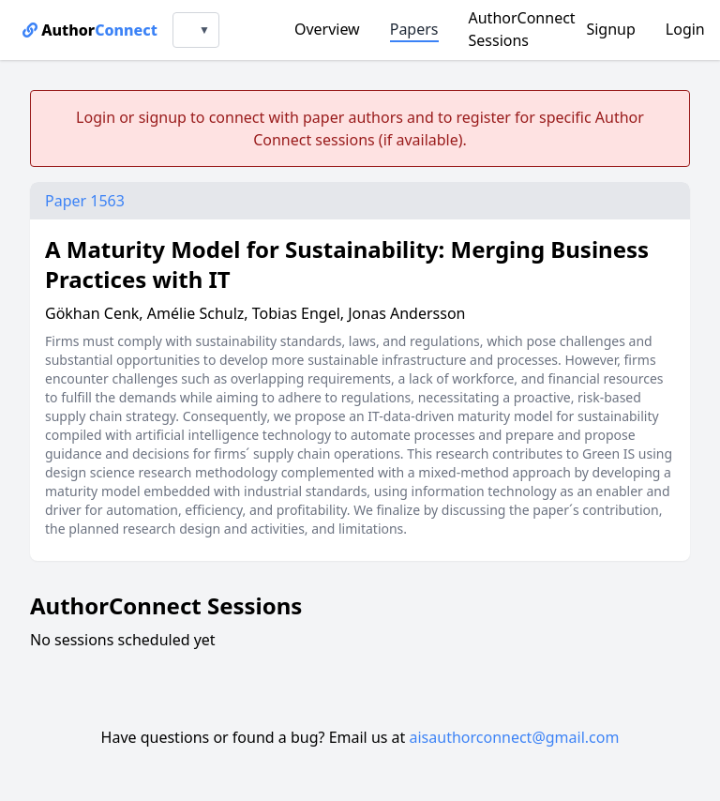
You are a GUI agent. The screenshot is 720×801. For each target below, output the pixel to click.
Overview (327, 29)
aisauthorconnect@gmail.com (515, 737)
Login (685, 29)
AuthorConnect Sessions (522, 29)
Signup (610, 29)
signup (163, 117)
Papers (414, 29)
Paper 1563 (85, 200)
